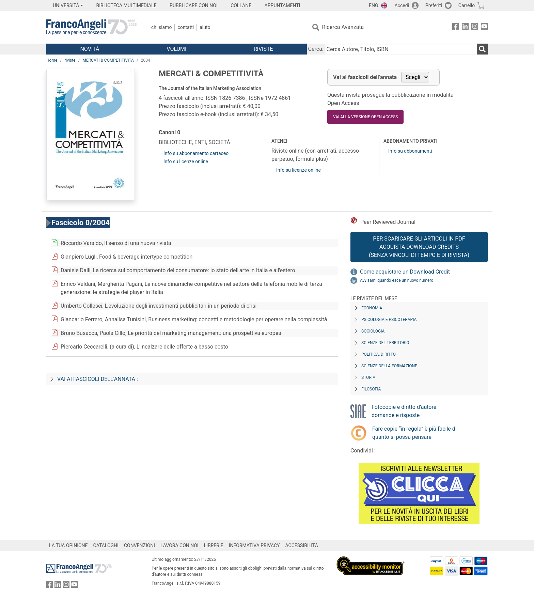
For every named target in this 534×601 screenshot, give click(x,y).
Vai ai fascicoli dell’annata (365, 77)
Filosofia (371, 389)
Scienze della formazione (389, 366)
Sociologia (372, 331)
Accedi (401, 5)
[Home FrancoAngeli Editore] (91, 27)
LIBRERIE (213, 545)
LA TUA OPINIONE (68, 545)
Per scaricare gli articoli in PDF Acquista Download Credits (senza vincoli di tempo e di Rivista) (419, 246)
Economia (371, 308)
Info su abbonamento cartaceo (196, 153)
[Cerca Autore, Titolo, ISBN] (401, 49)
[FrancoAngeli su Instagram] (474, 27)
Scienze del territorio (385, 342)
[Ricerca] (482, 49)
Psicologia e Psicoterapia (389, 319)
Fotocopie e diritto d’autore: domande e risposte (405, 411)
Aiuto (205, 27)
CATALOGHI (106, 545)
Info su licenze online (185, 161)
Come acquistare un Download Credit (405, 271)
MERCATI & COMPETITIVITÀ (108, 60)
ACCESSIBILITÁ (301, 545)
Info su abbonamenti (410, 151)
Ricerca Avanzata (343, 27)
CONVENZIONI (139, 545)
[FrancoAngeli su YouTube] (484, 27)
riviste (69, 60)
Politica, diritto (378, 354)
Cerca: (316, 49)
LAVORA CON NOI (179, 545)
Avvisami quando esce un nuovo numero (396, 280)
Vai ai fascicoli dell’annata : (97, 379)
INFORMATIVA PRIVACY (254, 545)
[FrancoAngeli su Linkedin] (465, 27)
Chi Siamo (161, 27)
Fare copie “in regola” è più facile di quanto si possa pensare (414, 433)
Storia (368, 377)
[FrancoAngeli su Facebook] (455, 27)
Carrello (466, 5)
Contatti (185, 27)
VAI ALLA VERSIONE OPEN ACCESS (365, 116)
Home (51, 60)
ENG (373, 5)
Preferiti (433, 5)
